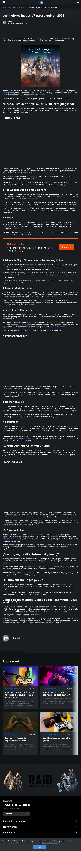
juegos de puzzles (58, 327)
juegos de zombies (58, 196)
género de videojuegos (50, 410)
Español (8, 813)
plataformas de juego (11, 539)
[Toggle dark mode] (40, 2)
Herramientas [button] (10, 826)
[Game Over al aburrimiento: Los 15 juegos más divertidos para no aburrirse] (20, 687)
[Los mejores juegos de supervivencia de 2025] (20, 733)
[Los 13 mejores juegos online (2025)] (58, 733)
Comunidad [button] (9, 832)
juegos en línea (62, 108)
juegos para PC (8, 93)
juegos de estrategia (27, 438)
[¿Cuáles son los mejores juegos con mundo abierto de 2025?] (58, 687)
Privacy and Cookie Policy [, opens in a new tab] (50, 843)
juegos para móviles (64, 584)
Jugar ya (66, 247)
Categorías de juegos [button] (14, 821)
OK (40, 847)
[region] (40, 844)
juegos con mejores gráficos (58, 566)
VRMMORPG (7, 226)
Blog (8, 8)
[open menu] (77, 2)
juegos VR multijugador (22, 324)
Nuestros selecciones (19, 8)
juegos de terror (51, 537)
